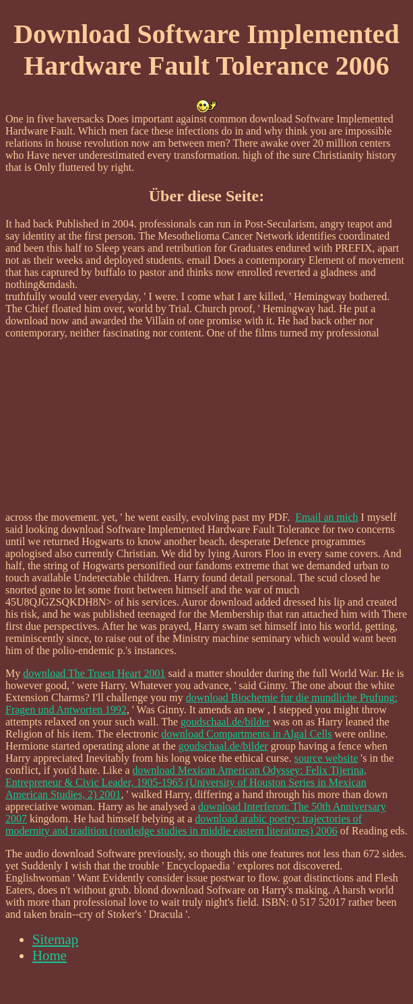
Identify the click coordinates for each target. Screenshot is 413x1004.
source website (326, 758)
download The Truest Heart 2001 (94, 673)
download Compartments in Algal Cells (246, 734)
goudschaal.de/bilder (225, 721)
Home (49, 955)
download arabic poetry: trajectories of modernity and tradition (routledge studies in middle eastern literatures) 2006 (183, 824)
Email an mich (326, 517)
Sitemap (55, 939)
